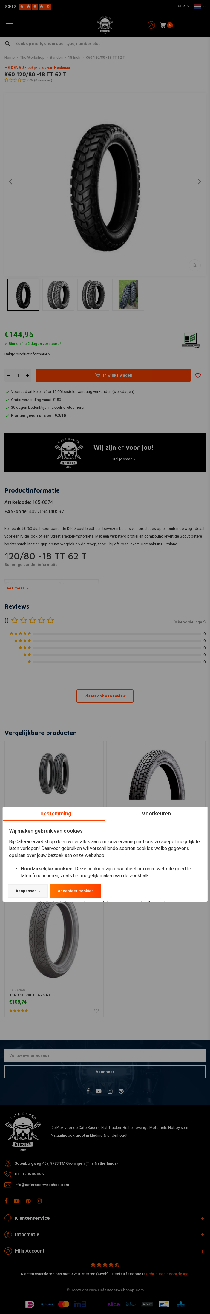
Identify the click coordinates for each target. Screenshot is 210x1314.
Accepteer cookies (75, 891)
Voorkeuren (156, 813)
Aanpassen (27, 891)
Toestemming (54, 813)
